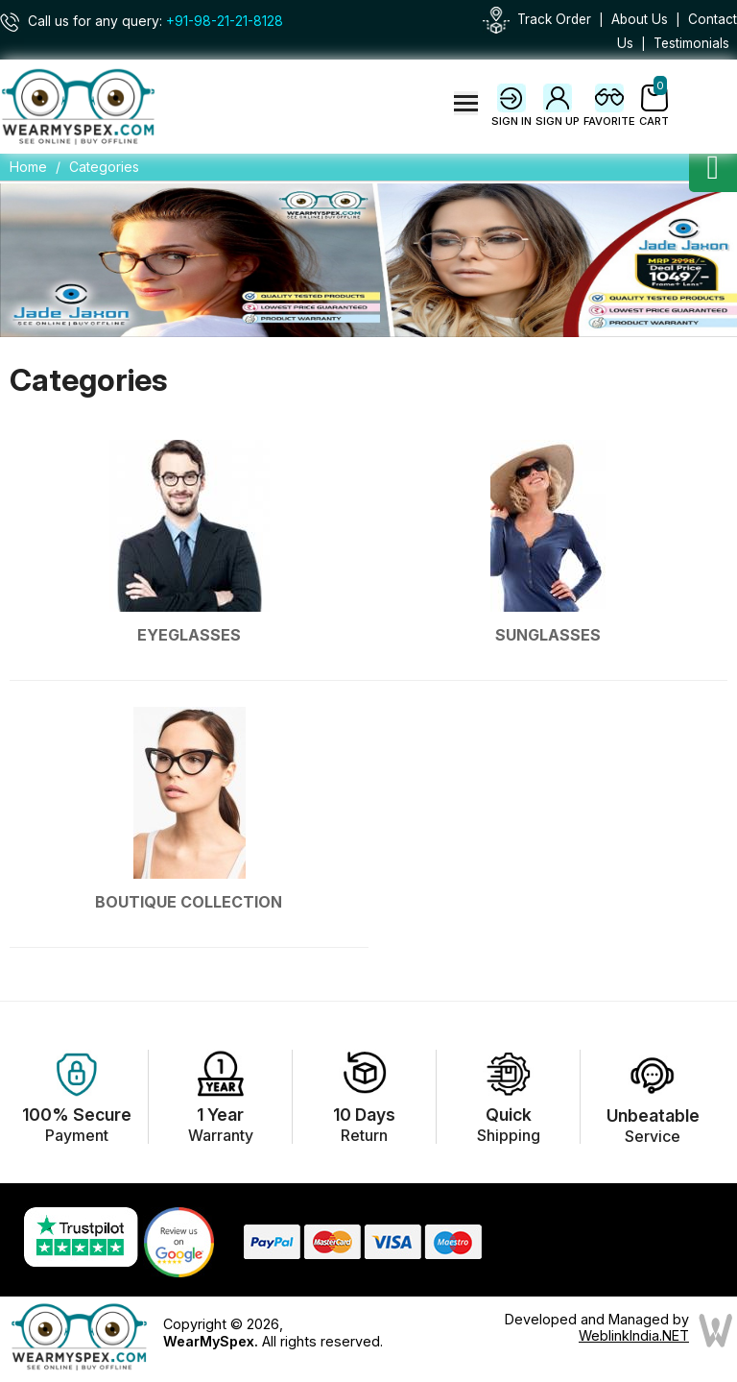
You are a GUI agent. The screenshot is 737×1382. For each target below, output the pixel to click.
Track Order (554, 19)
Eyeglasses (189, 634)
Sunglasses (548, 634)
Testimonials (691, 43)
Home (28, 166)
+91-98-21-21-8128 (224, 21)
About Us (639, 19)
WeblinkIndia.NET (634, 1335)
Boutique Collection (189, 901)
